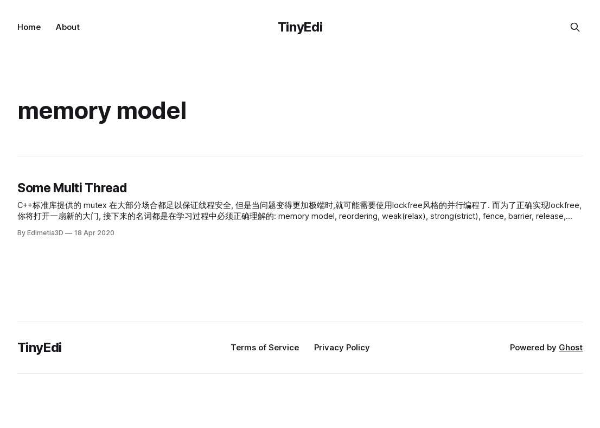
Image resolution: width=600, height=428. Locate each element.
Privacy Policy (342, 347)
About (68, 27)
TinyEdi (300, 27)
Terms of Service (265, 347)
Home (29, 27)
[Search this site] (575, 27)
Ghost (571, 347)
